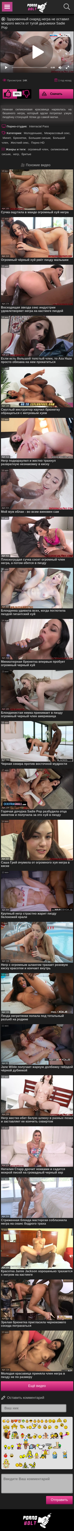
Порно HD (38, 142)
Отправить (59, 1500)
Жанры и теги (15, 149)
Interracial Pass (39, 126)
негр (16, 154)
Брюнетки (19, 137)
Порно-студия (17, 126)
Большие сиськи (39, 137)
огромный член (38, 149)
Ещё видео (37, 1386)
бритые (26, 154)
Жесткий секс (19, 142)
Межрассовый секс (57, 133)
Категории (14, 133)
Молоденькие (33, 133)
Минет (7, 137)
